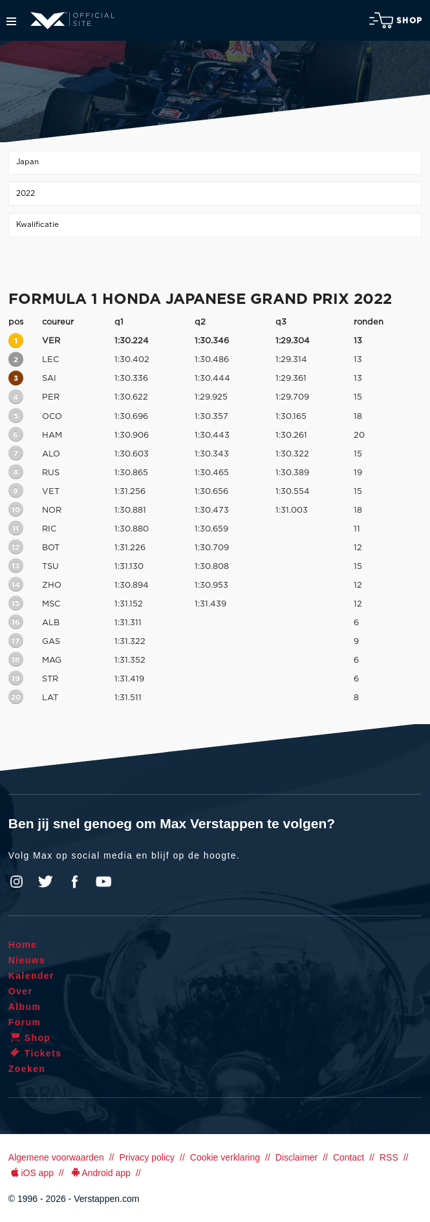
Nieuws (26, 960)
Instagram (16, 882)
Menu (11, 21)
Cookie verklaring (225, 1157)
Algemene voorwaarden (56, 1157)
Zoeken (26, 1069)
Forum (24, 1022)
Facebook (74, 882)
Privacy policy (147, 1157)
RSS (389, 1157)
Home (23, 944)
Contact (348, 1157)
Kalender (31, 975)
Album (24, 1007)
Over (20, 991)
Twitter (46, 882)
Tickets (35, 1053)
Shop (395, 20)
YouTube (103, 882)
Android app (100, 1173)
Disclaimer (296, 1157)
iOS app (31, 1173)
